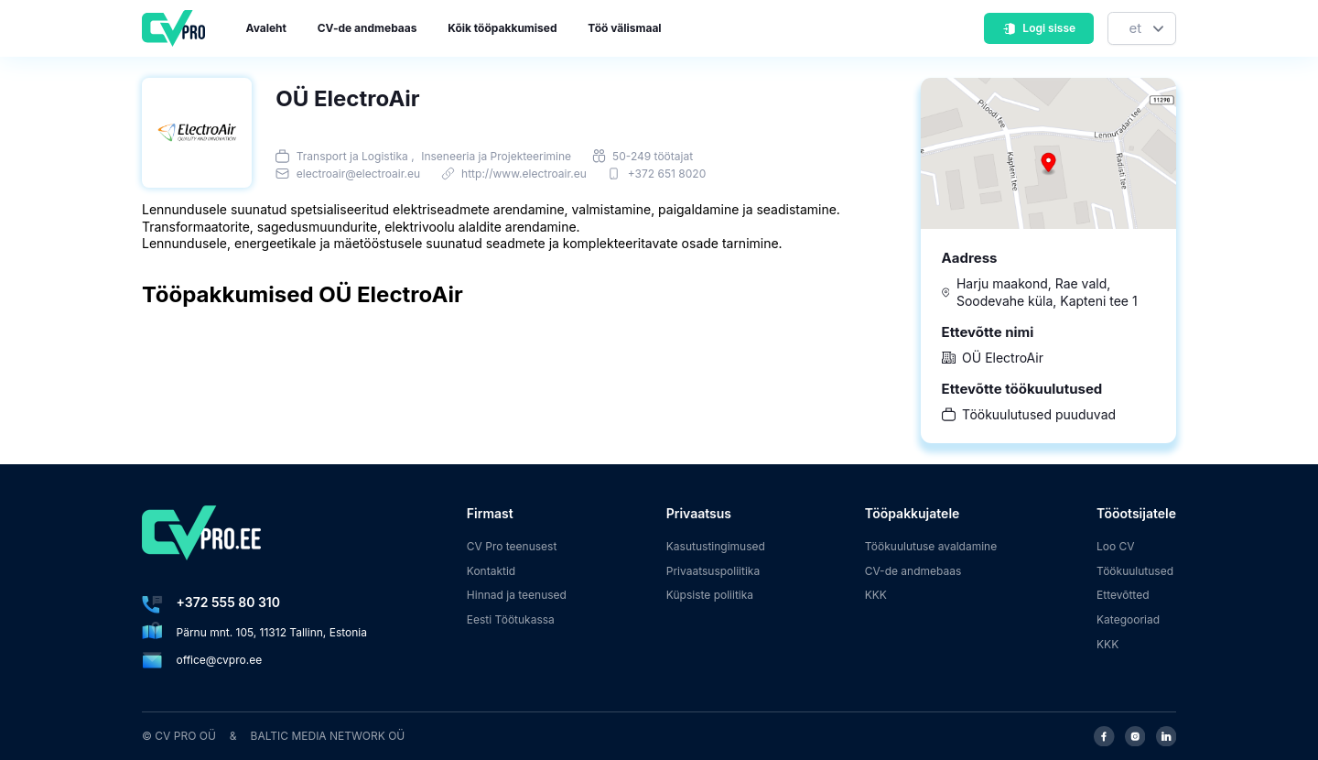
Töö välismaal (624, 28)
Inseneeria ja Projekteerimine (496, 156)
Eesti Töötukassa (511, 619)
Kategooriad (1128, 619)
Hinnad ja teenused (517, 595)
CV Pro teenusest (512, 546)
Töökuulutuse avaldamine (931, 546)
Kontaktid (491, 571)
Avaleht (266, 28)
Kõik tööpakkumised (502, 28)
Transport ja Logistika (352, 156)
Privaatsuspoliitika (713, 571)
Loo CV (1116, 546)
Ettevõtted (1123, 595)
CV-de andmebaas (367, 28)
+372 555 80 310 (228, 602)
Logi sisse (1038, 28)
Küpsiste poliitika (709, 595)
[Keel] (1141, 29)
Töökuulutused (1135, 571)
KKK (876, 595)
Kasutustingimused (715, 546)
